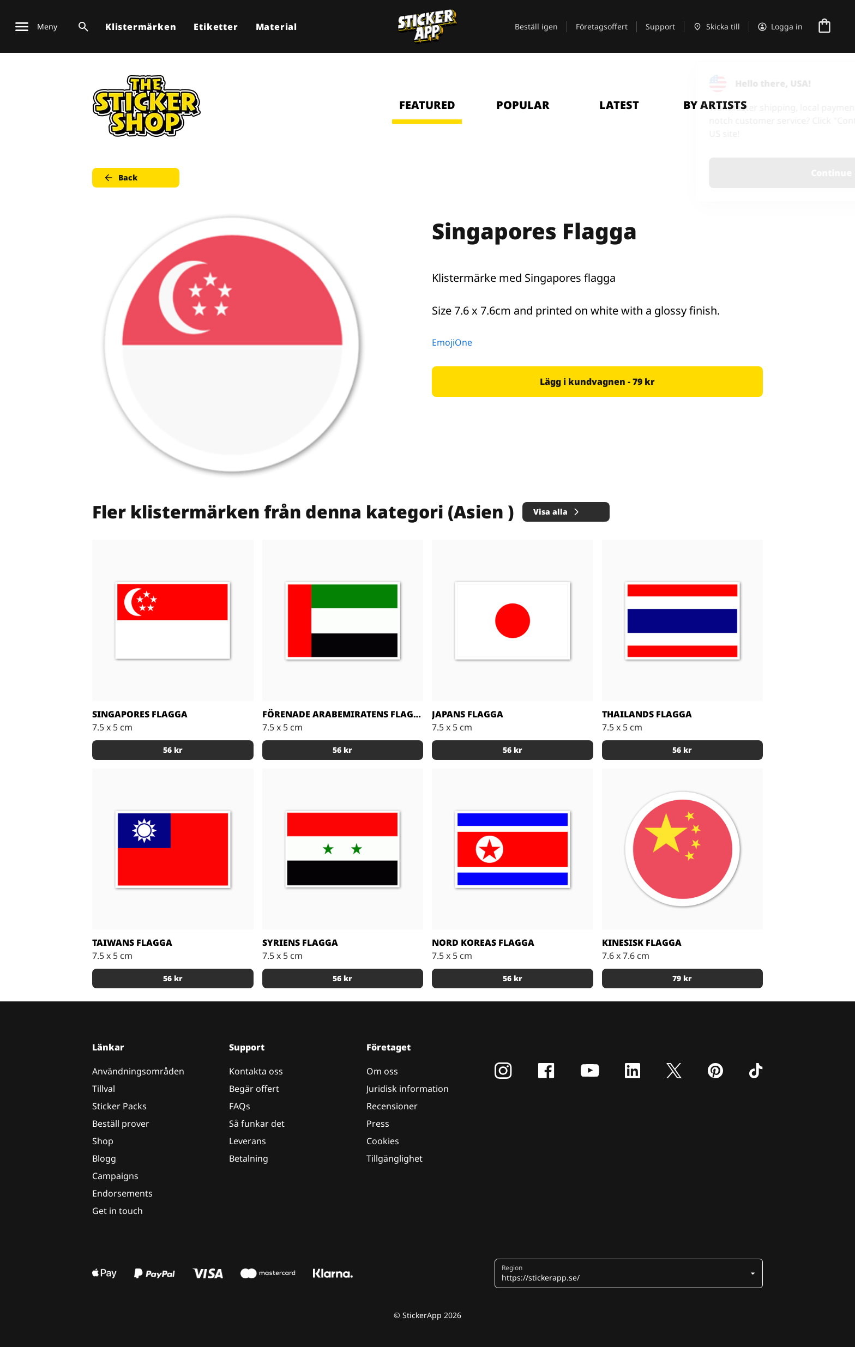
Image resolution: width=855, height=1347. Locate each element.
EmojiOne (452, 342)
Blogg (104, 1158)
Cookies (382, 1141)
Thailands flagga (647, 714)
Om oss (382, 1071)
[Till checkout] (824, 27)
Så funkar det (257, 1123)
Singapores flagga (140, 714)
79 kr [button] (682, 978)
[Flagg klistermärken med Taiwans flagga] (173, 849)
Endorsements (122, 1193)
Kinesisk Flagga (642, 943)
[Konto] (780, 26)
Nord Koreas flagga (483, 943)
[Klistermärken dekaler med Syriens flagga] (343, 849)
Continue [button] (708, 173)
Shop (102, 1141)
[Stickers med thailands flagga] (682, 620)
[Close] (821, 83)
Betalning (248, 1158)
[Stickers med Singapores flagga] (173, 620)
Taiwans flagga (132, 943)
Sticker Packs (119, 1106)
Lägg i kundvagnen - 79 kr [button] (597, 382)
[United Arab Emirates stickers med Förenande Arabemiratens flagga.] (343, 620)
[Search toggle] (81, 26)
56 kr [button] (173, 750)
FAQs (239, 1106)
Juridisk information (407, 1089)
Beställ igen (536, 26)
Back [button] (120, 177)
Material (276, 27)
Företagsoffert (602, 26)
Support (660, 26)
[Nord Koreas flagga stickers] (512, 849)
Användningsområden (138, 1071)
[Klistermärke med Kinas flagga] (682, 849)
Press (377, 1123)
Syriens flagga (300, 943)
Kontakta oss (256, 1071)
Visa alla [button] (557, 511)
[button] (625, 1273)
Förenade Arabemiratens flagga (343, 714)
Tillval (103, 1089)
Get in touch (117, 1211)
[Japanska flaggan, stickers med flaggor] (512, 620)
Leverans (247, 1141)
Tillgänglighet (394, 1158)
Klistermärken (140, 27)
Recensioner (392, 1106)
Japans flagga (467, 714)
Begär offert (254, 1089)
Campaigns (115, 1176)
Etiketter (216, 27)
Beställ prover (120, 1123)
